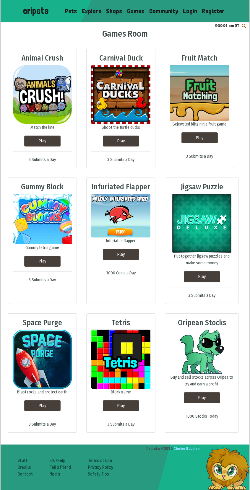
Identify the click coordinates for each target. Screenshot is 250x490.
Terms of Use (100, 460)
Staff (22, 460)
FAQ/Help (57, 460)
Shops (114, 11)
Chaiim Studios (186, 448)
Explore (91, 11)
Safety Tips (98, 473)
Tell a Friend (60, 467)
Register (213, 11)
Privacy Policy (100, 467)
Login (190, 11)
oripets (36, 11)
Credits (24, 467)
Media (55, 473)
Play (42, 141)
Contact (25, 473)
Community (163, 11)
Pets (71, 11)
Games (136, 11)
